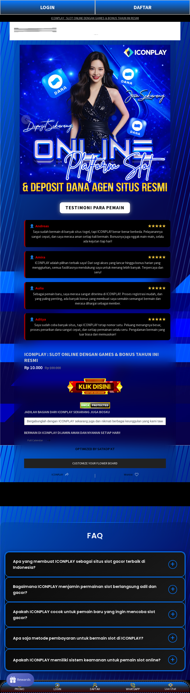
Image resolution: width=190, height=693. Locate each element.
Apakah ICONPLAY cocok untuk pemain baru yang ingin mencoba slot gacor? (85, 615)
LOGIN (47, 7)
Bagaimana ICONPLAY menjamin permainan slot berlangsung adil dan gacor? (86, 590)
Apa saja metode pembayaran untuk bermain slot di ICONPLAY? (79, 639)
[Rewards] (21, 679)
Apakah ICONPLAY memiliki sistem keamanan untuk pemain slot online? (87, 661)
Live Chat (170, 687)
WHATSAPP (133, 687)
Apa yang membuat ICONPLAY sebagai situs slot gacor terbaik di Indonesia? (80, 564)
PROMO (19, 687)
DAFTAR (143, 7)
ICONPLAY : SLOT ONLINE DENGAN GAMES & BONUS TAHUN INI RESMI (95, 18)
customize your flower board (94, 463)
